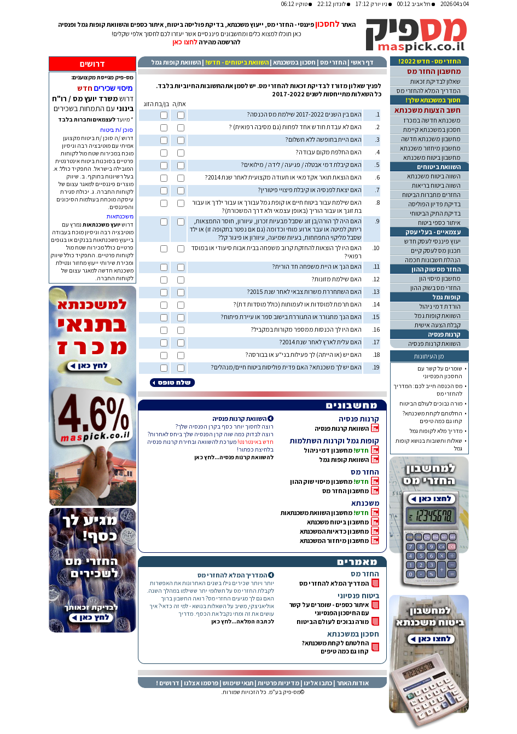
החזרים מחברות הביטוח (431, 194)
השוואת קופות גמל (176, 62)
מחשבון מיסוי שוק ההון (321, 481)
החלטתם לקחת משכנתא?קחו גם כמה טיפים (432, 417)
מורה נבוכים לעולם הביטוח (333, 621)
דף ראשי (362, 62)
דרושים (92, 64)
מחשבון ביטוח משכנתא (338, 522)
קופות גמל (446, 297)
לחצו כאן (184, 42)
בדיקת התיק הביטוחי (435, 213)
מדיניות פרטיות (278, 683)
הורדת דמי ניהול (440, 306)
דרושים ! (167, 683)
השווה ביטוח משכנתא (434, 176)
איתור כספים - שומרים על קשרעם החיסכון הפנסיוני (329, 608)
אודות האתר (352, 683)
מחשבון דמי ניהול (328, 450)
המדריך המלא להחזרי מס (334, 583)
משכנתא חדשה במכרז (432, 120)
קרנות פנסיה (444, 334)
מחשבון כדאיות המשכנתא (334, 531)
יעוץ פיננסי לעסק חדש (432, 241)
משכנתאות (120, 216)
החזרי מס (333, 62)
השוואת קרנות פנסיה (342, 428)
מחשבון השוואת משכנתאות (316, 512)
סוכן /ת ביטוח (116, 129)
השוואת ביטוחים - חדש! (237, 62)
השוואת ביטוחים (439, 167)
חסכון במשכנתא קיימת (432, 129)
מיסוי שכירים (113, 88)
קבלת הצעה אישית (438, 325)
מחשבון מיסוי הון (440, 278)
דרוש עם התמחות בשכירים (92, 103)
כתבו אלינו (318, 683)
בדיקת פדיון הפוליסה (434, 204)
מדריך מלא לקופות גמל (436, 431)
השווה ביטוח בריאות (436, 185)
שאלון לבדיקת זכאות (435, 81)
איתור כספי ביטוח (439, 222)
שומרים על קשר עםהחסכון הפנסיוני (439, 372)
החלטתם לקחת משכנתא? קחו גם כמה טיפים (335, 647)
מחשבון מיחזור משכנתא (430, 148)
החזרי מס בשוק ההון (435, 288)
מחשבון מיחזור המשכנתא (334, 540)
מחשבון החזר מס (345, 491)
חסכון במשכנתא (294, 62)
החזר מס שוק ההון (436, 269)
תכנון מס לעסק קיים (436, 250)
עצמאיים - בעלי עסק (433, 232)
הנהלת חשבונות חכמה (433, 260)
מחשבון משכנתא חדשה (431, 139)
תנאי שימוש (238, 683)
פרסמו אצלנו (201, 683)
